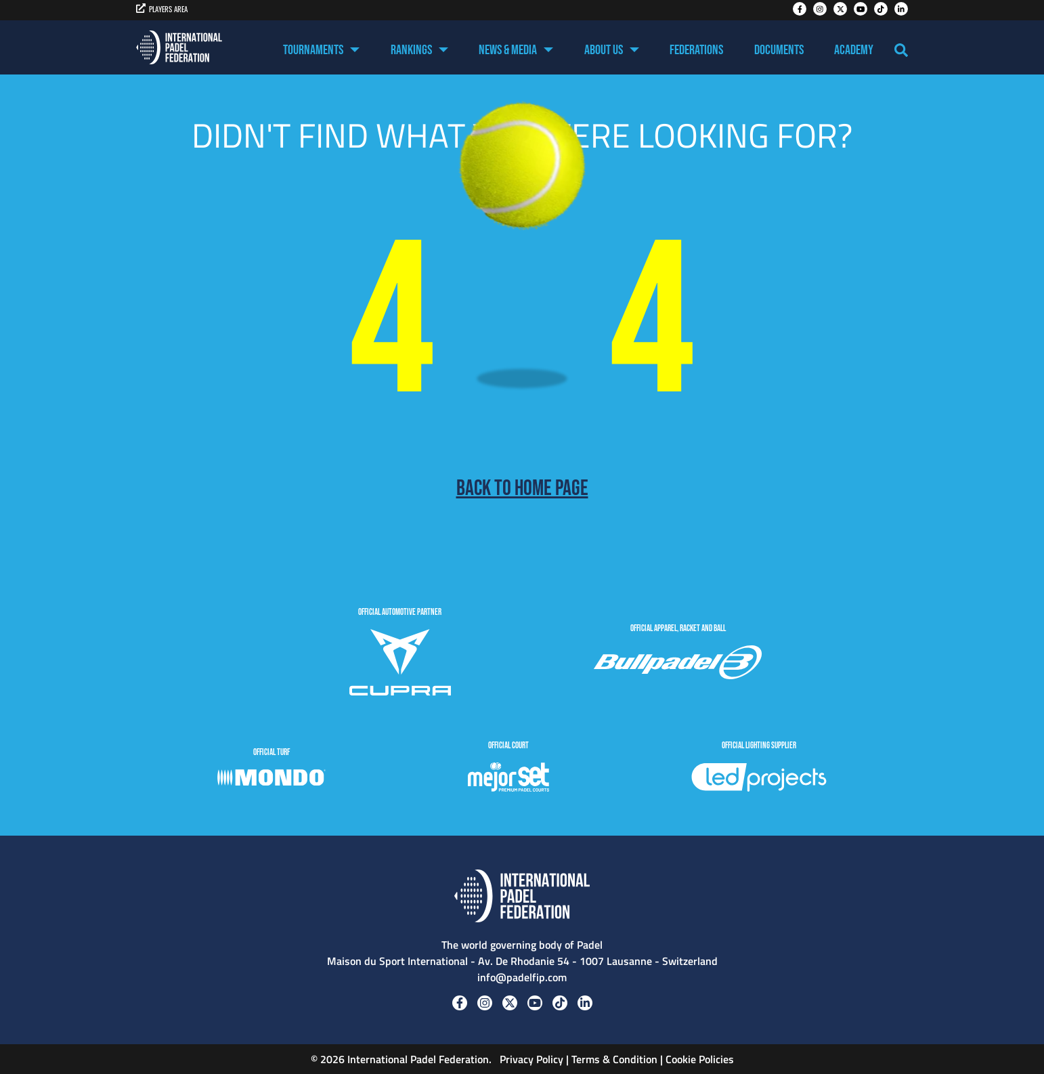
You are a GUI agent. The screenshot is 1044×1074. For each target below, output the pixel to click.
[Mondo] (271, 779)
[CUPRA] (400, 664)
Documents (779, 50)
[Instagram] (820, 9)
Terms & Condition (614, 1059)
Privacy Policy (530, 1059)
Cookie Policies (700, 1059)
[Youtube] (860, 9)
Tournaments (313, 50)
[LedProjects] (759, 779)
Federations (696, 50)
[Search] (901, 50)
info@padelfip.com (522, 977)
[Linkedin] (901, 9)
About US (603, 50)
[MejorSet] (508, 779)
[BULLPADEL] (677, 664)
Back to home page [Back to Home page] (522, 489)
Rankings (411, 50)
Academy (853, 50)
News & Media (508, 50)
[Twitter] (840, 9)
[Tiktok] (881, 9)
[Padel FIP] (179, 47)
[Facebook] (799, 9)
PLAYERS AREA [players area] (162, 8)
